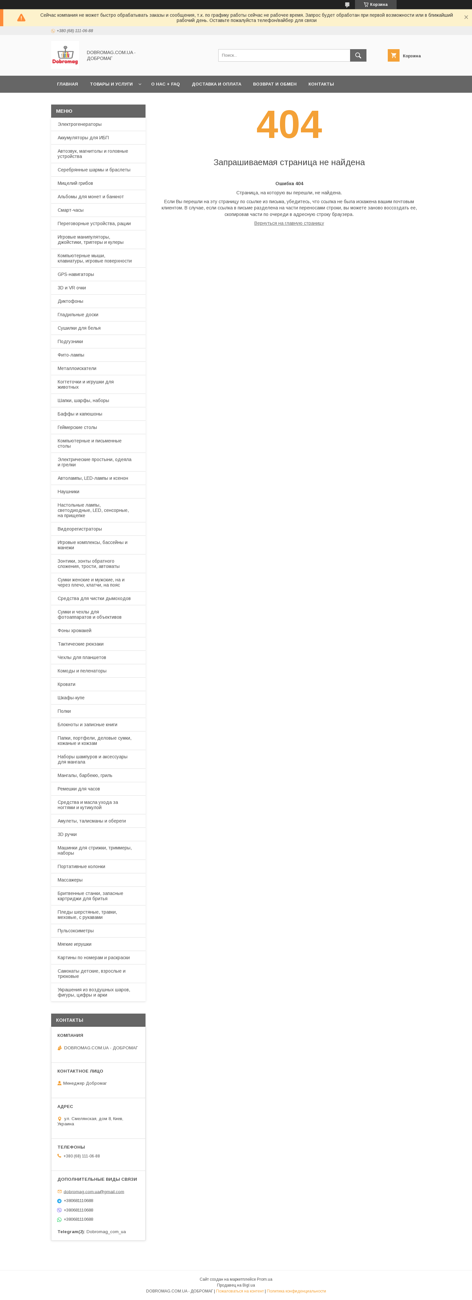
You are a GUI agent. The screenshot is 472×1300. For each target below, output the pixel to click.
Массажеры (70, 880)
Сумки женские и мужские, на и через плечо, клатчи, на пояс (91, 582)
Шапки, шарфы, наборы (83, 400)
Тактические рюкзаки (81, 644)
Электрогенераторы (80, 124)
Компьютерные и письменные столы (90, 443)
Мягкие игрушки (74, 944)
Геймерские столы (77, 427)
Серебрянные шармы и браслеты (94, 169)
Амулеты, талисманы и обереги (92, 821)
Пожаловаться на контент (240, 1291)
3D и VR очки (72, 287)
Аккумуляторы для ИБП (83, 137)
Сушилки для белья (79, 328)
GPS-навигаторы (76, 274)
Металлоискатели (77, 368)
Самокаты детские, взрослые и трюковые (92, 973)
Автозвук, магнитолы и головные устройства (93, 153)
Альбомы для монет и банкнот (91, 196)
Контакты (321, 84)
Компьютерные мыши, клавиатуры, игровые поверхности (95, 258)
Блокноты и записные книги (87, 724)
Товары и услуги (111, 84)
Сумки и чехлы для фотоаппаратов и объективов (90, 614)
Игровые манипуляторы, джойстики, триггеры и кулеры (91, 239)
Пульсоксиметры (76, 930)
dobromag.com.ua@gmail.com (94, 1191)
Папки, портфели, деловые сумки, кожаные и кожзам (94, 740)
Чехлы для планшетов (82, 657)
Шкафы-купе (71, 697)
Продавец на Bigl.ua (236, 1285)
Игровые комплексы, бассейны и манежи (93, 545)
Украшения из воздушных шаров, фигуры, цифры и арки (94, 992)
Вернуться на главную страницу (289, 223)
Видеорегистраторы (80, 529)
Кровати (66, 684)
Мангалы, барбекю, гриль (85, 775)
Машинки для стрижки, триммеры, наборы (95, 850)
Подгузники (70, 341)
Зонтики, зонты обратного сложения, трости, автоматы (89, 563)
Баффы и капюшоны (80, 414)
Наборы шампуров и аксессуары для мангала (93, 759)
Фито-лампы (71, 355)
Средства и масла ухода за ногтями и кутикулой (88, 805)
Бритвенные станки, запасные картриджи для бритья (90, 896)
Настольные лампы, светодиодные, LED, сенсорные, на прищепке (93, 510)
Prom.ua (264, 1279)
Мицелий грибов (75, 183)
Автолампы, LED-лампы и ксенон (93, 478)
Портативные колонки (81, 866)
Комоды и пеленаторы (82, 670)
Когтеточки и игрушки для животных (86, 384)
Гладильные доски (78, 314)
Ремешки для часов (79, 788)
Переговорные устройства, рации (94, 223)
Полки (64, 711)
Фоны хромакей (74, 630)
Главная (67, 84)
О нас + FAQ (165, 84)
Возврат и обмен (275, 84)
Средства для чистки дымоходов (94, 598)
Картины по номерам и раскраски (94, 957)
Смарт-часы (71, 210)
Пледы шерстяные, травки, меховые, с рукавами (87, 914)
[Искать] (358, 55)
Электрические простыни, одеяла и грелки (94, 462)
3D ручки (67, 834)
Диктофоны (70, 301)
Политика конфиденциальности (296, 1291)
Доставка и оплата (216, 84)
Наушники (68, 491)
